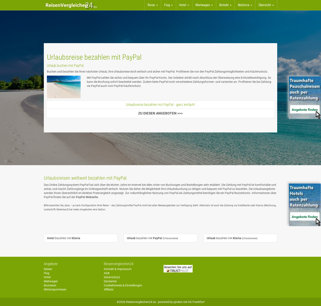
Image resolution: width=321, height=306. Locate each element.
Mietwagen (51, 281)
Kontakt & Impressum (117, 269)
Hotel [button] (184, 5)
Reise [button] (153, 5)
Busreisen (50, 285)
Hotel (47, 277)
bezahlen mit (63, 238)
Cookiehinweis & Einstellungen (123, 285)
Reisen (48, 269)
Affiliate (108, 289)
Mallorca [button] (245, 5)
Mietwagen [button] (204, 5)
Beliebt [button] (225, 5)
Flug (46, 273)
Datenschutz (112, 277)
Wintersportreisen (55, 289)
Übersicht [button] (266, 5)
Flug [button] (168, 5)
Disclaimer (110, 281)
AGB (107, 273)
